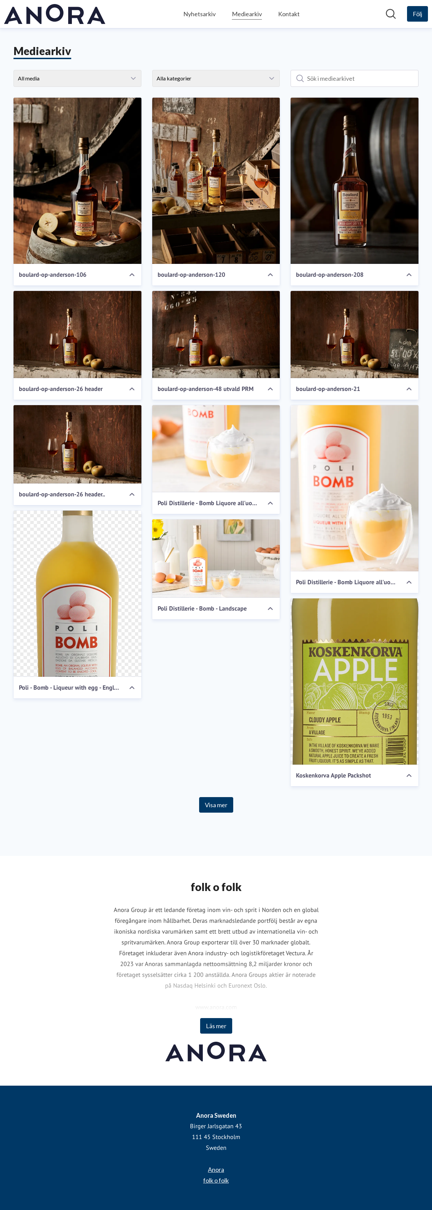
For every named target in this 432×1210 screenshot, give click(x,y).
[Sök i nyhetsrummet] (390, 13)
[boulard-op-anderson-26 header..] (77, 444)
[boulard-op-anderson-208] (354, 181)
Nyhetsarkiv (199, 14)
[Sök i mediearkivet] (354, 78)
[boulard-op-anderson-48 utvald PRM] (216, 334)
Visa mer (216, 805)
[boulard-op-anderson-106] (77, 181)
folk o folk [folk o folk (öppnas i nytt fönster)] (216, 1180)
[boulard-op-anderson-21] (354, 334)
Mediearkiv (247, 13)
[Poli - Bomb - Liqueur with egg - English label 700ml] (77, 594)
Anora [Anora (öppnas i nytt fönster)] (216, 1169)
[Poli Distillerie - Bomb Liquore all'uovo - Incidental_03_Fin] (354, 488)
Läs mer (216, 1026)
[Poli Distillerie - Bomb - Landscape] (216, 558)
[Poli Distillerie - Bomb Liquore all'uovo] (216, 448)
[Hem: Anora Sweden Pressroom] (54, 14)
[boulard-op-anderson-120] (216, 181)
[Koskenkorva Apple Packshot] (354, 681)
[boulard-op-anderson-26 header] (77, 334)
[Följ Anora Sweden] (417, 14)
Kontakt (289, 14)
